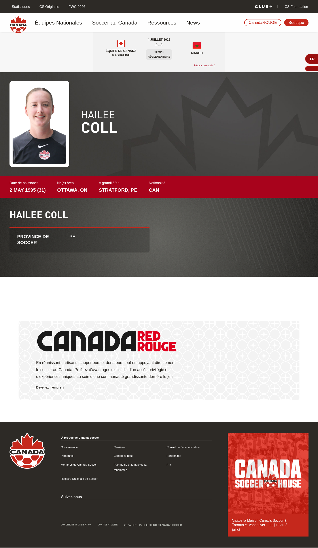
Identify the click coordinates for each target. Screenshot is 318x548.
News (160, 23)
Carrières (121, 447)
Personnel (68, 456)
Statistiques (20, 7)
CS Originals (48, 7)
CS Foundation (296, 7)
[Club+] (264, 6)
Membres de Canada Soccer (83, 465)
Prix (169, 465)
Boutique (296, 22)
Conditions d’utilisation (80, 531)
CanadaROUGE (263, 22)
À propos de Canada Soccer (84, 438)
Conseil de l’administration (187, 447)
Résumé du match (199, 65)
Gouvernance (71, 447)
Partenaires (175, 456)
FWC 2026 (76, 7)
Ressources (136, 23)
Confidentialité (119, 531)
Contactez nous (126, 456)
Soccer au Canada (100, 23)
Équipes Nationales (56, 23)
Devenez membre (51, 388)
